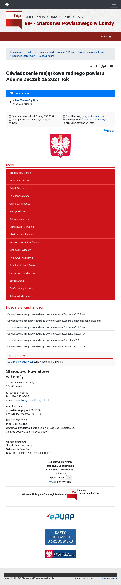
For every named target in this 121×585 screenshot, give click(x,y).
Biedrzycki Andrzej (19, 180)
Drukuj (109, 130)
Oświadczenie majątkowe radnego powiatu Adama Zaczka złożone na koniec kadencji (54, 320)
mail (91, 578)
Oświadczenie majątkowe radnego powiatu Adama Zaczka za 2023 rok (46, 314)
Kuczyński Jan (17, 211)
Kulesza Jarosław (19, 219)
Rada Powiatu (57, 52)
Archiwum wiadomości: (20, 361)
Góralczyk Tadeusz (19, 203)
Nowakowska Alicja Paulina (24, 242)
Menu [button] (107, 37)
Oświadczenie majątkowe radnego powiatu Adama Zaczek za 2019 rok (46, 346)
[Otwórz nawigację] (114, 4)
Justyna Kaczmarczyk (93, 116)
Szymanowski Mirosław (22, 273)
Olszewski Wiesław (20, 249)
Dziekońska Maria (19, 195)
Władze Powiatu (37, 52)
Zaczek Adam (46, 55)
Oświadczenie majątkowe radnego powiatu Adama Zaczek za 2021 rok (46, 333)
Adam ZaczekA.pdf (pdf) (27, 100)
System (109, 578)
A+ (103, 66)
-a (90, 66)
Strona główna (16, 52)
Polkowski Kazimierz (21, 257)
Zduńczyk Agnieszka (21, 288)
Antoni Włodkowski (20, 296)
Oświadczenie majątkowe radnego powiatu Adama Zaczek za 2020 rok (46, 340)
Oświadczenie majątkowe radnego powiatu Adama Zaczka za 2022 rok (46, 327)
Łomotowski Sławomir (21, 226)
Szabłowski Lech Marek (22, 265)
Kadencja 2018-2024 (23, 55)
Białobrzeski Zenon (20, 172)
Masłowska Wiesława (21, 234)
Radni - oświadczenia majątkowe (86, 52)
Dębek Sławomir (18, 188)
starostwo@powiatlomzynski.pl (31, 400)
